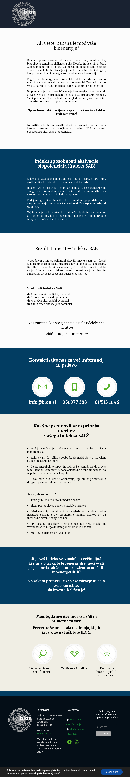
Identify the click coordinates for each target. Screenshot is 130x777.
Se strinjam (112, 771)
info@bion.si (44, 733)
